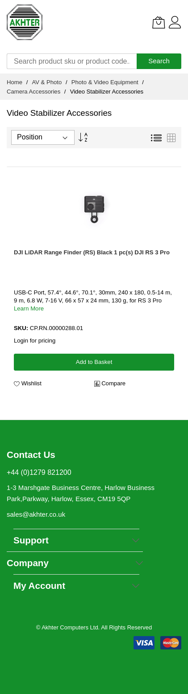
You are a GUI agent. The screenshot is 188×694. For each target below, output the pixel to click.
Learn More (29, 308)
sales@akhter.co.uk (36, 514)
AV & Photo (47, 82)
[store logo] (24, 22)
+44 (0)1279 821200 (39, 472)
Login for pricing (34, 340)
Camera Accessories (34, 91)
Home (15, 82)
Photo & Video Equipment (105, 82)
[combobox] (72, 61)
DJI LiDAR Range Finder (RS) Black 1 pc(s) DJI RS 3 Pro (92, 252)
